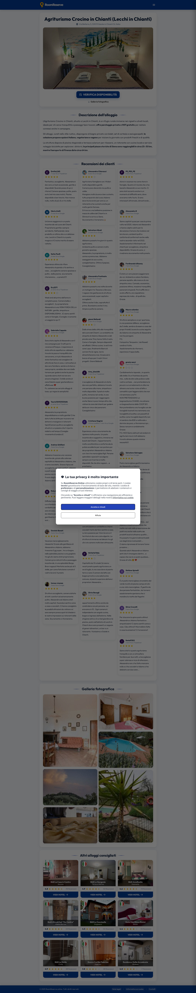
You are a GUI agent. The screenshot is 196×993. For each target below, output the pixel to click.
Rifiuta (98, 515)
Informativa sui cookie (123, 497)
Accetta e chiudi (98, 507)
